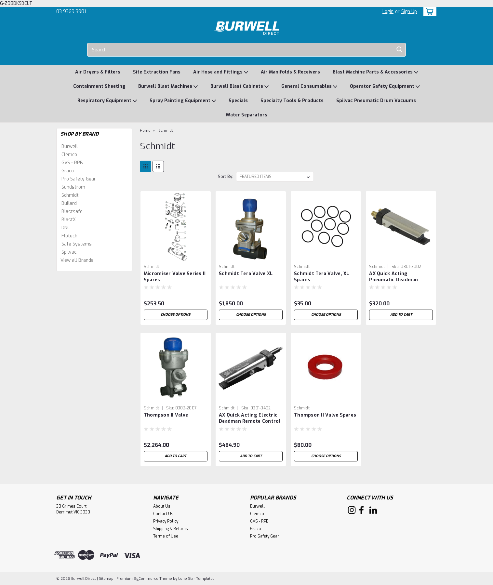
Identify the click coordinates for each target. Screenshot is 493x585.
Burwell (69, 146)
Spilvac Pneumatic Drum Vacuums (376, 101)
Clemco (69, 155)
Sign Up (409, 11)
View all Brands (77, 260)
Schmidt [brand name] (151, 266)
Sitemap (106, 578)
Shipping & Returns (170, 528)
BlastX (68, 220)
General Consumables (309, 86)
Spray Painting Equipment (183, 101)
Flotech (69, 236)
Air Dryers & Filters (97, 72)
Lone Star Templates (196, 578)
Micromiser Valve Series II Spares (175, 277)
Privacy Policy (165, 521)
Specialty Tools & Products (292, 101)
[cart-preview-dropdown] (428, 11)
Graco (67, 171)
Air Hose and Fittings (220, 72)
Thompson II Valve (166, 415)
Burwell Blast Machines (168, 86)
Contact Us (163, 513)
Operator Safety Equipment (385, 86)
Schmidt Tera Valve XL (246, 274)
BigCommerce (146, 578)
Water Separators (246, 115)
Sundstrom (73, 187)
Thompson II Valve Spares (325, 415)
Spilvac (68, 252)
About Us (161, 506)
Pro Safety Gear (78, 179)
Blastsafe (72, 211)
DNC (65, 228)
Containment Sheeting (99, 86)
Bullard (69, 203)
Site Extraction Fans (156, 72)
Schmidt (70, 195)
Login (387, 11)
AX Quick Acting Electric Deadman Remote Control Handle (250, 421)
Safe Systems (76, 244)
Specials (238, 101)
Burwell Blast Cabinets (239, 86)
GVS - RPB (72, 163)
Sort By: (225, 176)
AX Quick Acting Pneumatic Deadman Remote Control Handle (397, 280)
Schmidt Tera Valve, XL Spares (321, 277)
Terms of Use (165, 536)
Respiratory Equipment (107, 101)
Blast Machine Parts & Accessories (375, 72)
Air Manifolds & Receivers (290, 72)
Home (145, 130)
